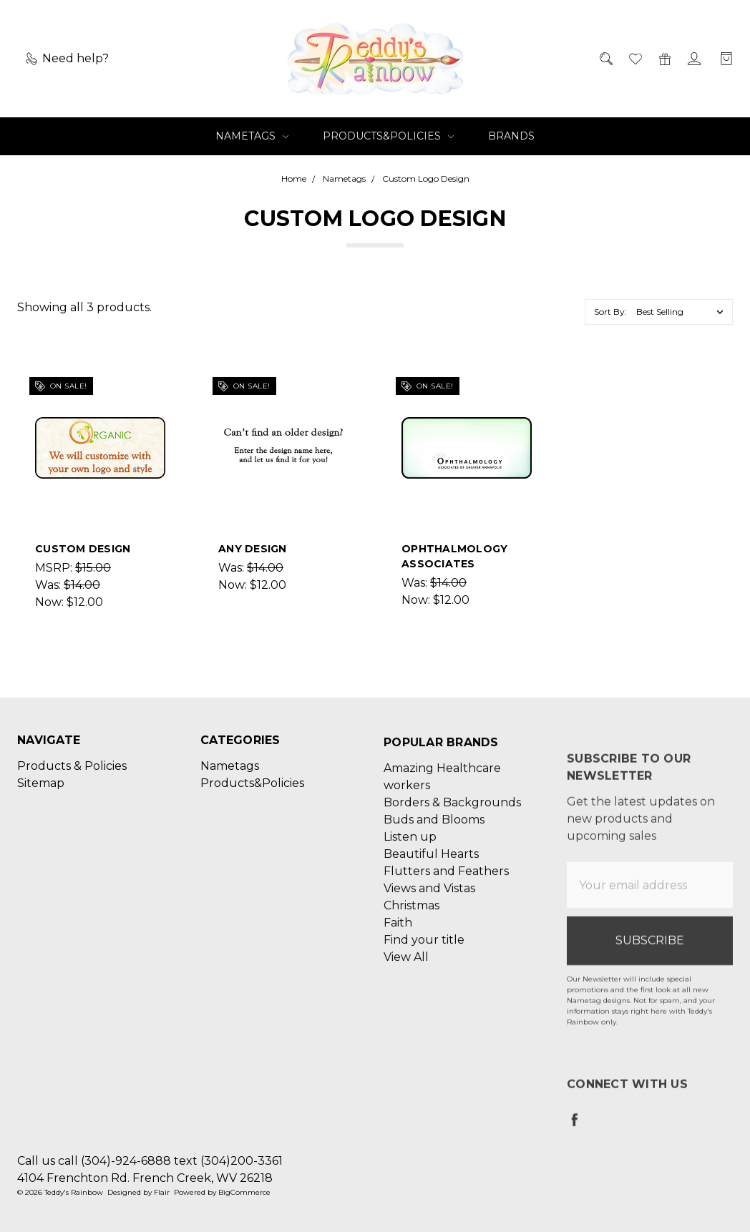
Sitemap (40, 794)
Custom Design (82, 548)
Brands (511, 135)
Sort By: (610, 311)
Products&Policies (388, 135)
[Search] (605, 59)
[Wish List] (634, 59)
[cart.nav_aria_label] (722, 59)
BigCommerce (244, 1192)
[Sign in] (693, 59)
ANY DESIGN (252, 548)
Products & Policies (72, 776)
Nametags (251, 135)
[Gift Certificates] (664, 59)
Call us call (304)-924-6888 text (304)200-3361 (150, 1161)
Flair (162, 1192)
